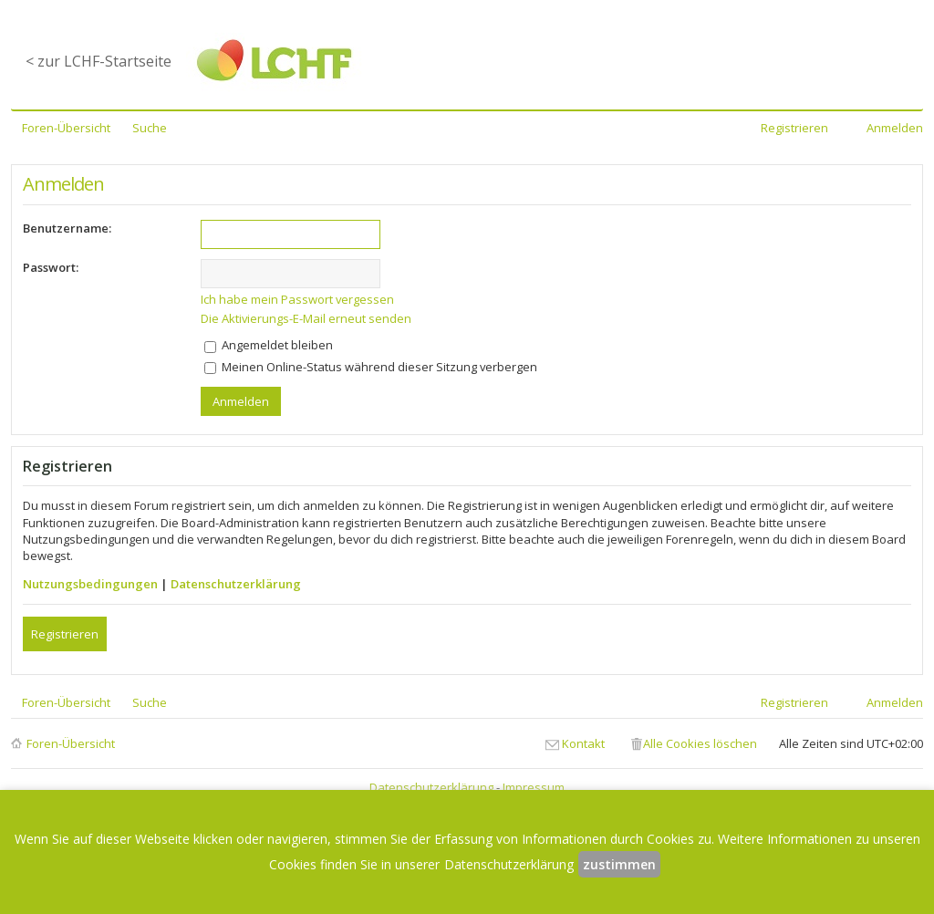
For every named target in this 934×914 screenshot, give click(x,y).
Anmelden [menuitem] (895, 127)
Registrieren (65, 634)
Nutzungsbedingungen (90, 584)
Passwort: (50, 267)
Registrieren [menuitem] (794, 127)
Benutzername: (67, 228)
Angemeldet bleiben (268, 345)
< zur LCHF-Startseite (98, 61)
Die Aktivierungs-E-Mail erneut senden (306, 318)
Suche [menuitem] (149, 127)
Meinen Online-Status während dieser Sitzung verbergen (370, 366)
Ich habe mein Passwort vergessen (297, 299)
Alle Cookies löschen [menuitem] (700, 743)
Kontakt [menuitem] (583, 743)
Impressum (534, 787)
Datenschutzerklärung (236, 584)
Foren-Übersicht (70, 743)
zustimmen (619, 864)
